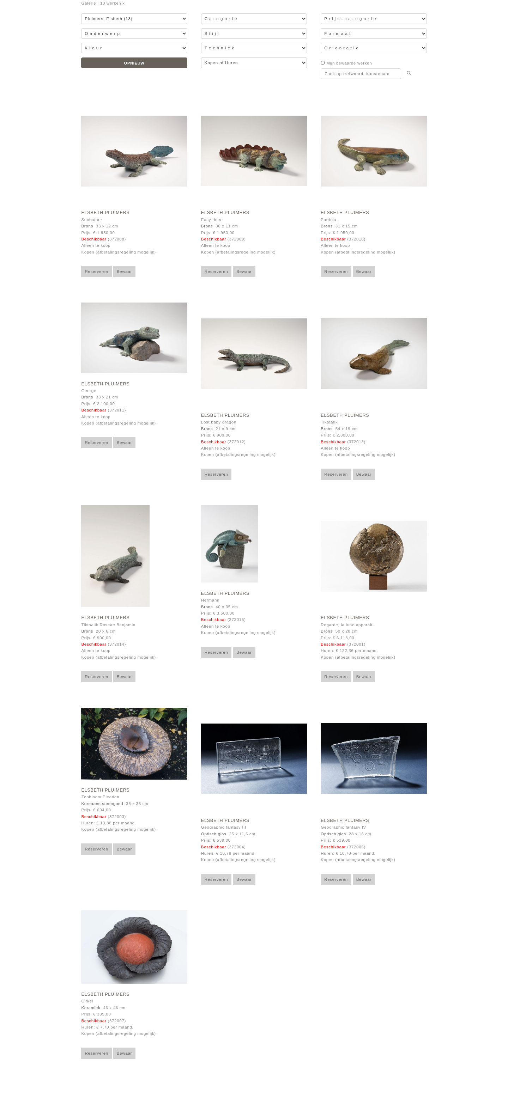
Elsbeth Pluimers (105, 212)
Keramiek (90, 1008)
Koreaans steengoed (102, 803)
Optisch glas (213, 834)
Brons (87, 226)
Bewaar (124, 271)
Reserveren (96, 271)
